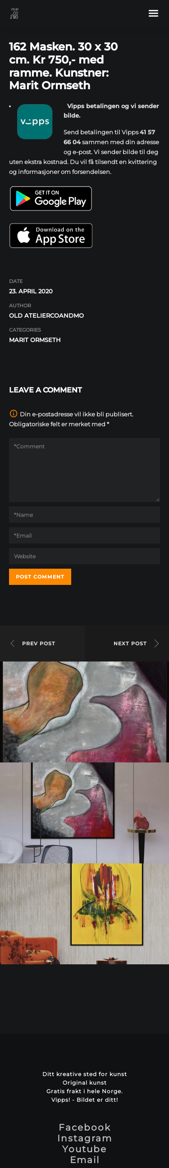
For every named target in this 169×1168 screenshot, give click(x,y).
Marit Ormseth (35, 339)
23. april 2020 (31, 291)
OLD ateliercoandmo (46, 315)
